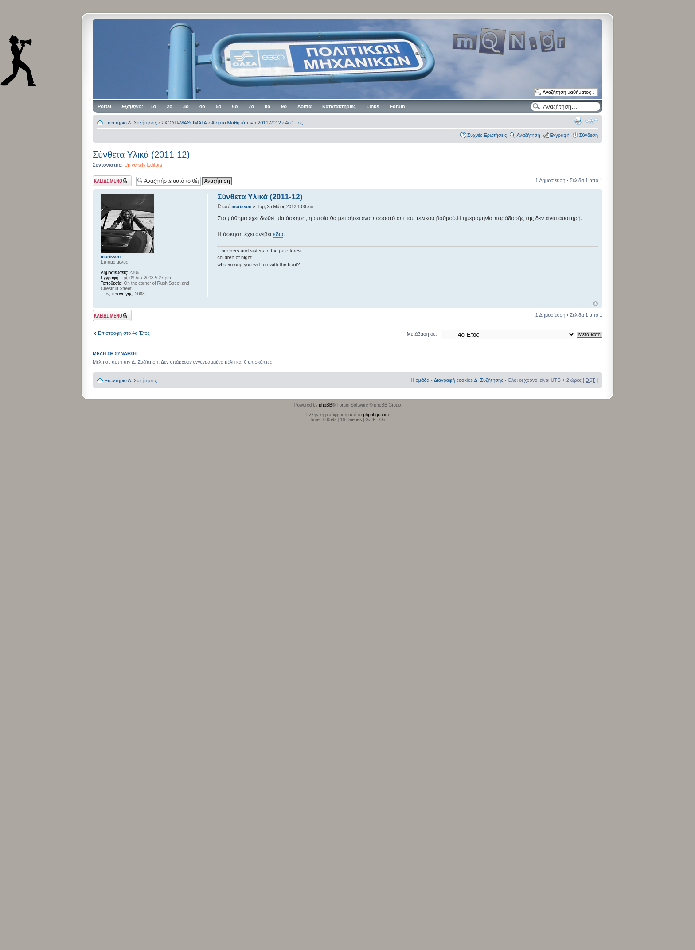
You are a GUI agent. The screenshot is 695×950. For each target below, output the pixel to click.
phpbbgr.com (376, 414)
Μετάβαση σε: (422, 334)
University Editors (143, 164)
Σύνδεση (588, 135)
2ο (169, 106)
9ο (284, 106)
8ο (267, 106)
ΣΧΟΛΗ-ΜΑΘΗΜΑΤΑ (184, 122)
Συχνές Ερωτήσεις (487, 135)
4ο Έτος (294, 122)
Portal (104, 106)
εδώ (278, 234)
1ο (153, 106)
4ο (202, 106)
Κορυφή (595, 303)
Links (373, 106)
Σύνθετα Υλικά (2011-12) (141, 154)
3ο (186, 106)
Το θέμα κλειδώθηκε (112, 180)
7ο (251, 106)
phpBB (325, 405)
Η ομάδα (420, 380)
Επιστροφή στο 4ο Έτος (124, 333)
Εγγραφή (560, 135)
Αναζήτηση (528, 135)
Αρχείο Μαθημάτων (232, 122)
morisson (241, 206)
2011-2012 (269, 122)
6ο (235, 106)
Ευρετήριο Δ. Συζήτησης (131, 122)
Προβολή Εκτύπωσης (578, 121)
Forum (397, 106)
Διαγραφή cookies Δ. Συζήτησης (469, 380)
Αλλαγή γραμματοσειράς (591, 121)
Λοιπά (304, 106)
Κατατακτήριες (339, 106)
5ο (219, 106)
